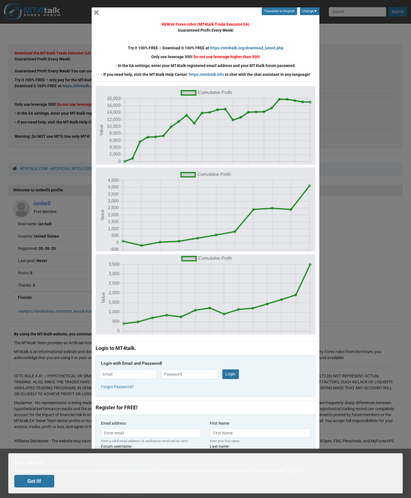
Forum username (116, 446)
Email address (113, 423)
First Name (219, 423)
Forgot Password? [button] (117, 386)
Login (230, 374)
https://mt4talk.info (206, 74)
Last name (219, 446)
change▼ (308, 12)
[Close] (96, 12)
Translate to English (279, 11)
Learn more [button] (297, 470)
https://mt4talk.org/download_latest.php (246, 48)
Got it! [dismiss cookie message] (34, 481)
